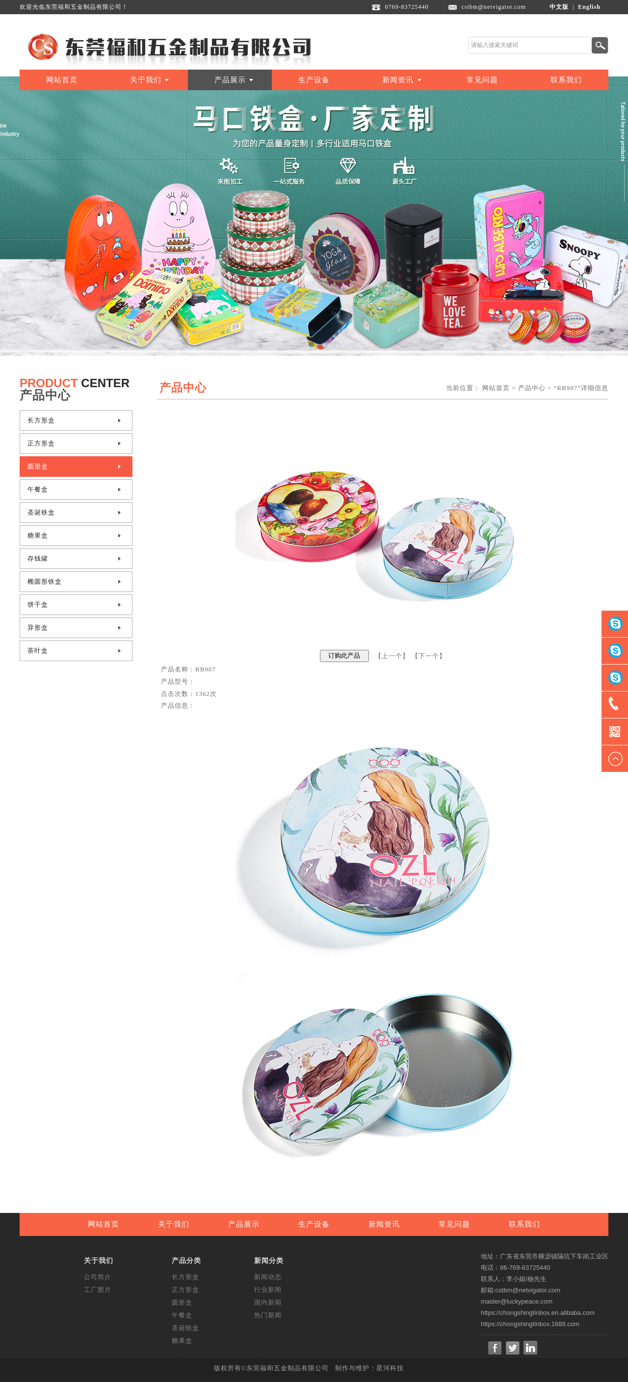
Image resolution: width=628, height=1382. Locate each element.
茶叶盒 (37, 650)
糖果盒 (37, 535)
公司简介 (97, 1277)
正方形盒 (41, 443)
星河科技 (390, 1368)
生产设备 (314, 80)
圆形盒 (37, 466)
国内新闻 (268, 1302)
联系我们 (566, 80)
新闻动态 (268, 1277)
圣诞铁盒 (41, 512)
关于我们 (145, 80)
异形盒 (37, 627)
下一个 (429, 655)
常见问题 (482, 80)
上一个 (392, 655)
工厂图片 (97, 1289)
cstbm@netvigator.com (494, 6)
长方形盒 (41, 420)
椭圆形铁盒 (44, 581)
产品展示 (230, 80)
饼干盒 (37, 604)
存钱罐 (37, 558)
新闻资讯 (398, 80)
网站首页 (62, 80)
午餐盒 (37, 489)
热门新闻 (268, 1315)
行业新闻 (268, 1289)
